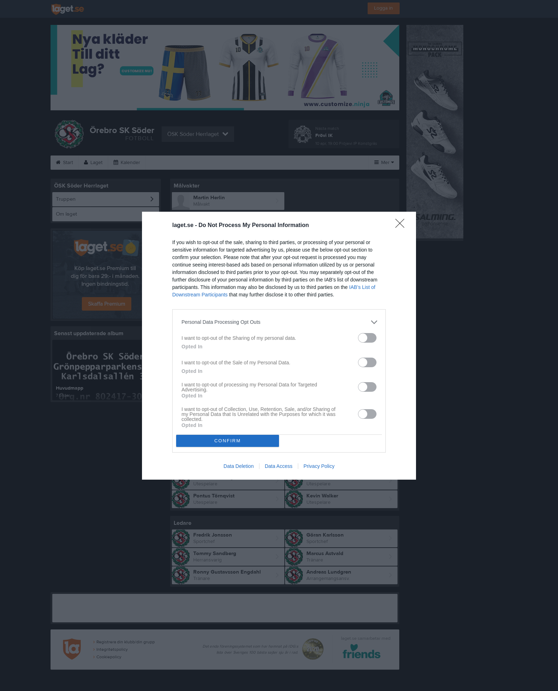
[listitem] (279, 322)
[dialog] (279, 346)
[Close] (402, 225)
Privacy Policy (319, 466)
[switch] (367, 338)
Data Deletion (238, 466)
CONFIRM (227, 440)
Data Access (279, 466)
